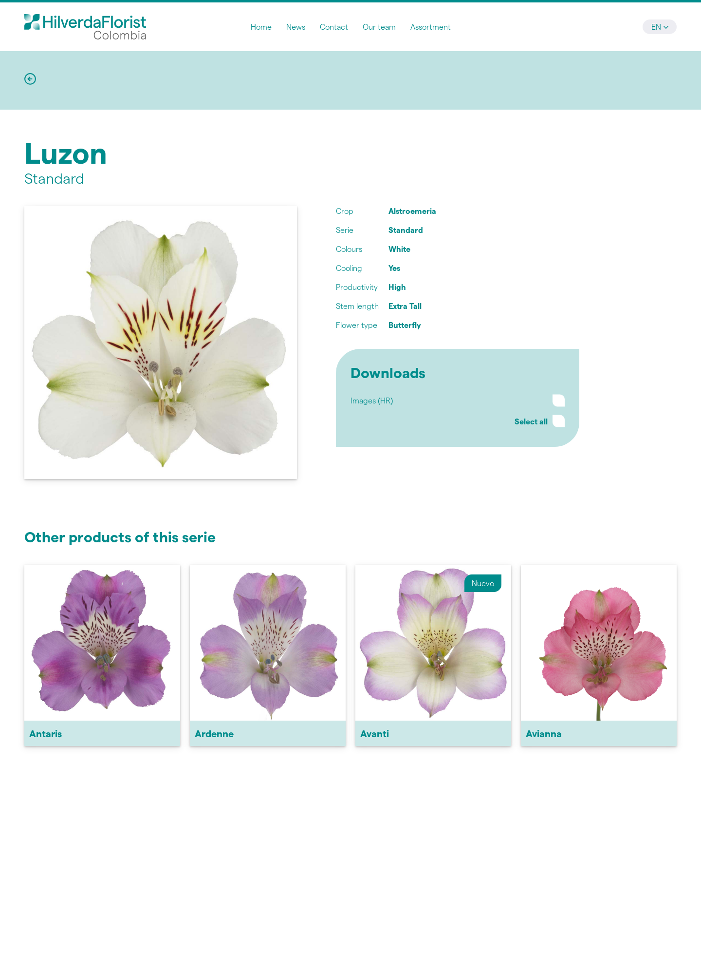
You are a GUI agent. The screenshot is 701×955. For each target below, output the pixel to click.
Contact (334, 26)
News (295, 26)
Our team (379, 26)
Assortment (430, 26)
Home (261, 26)
